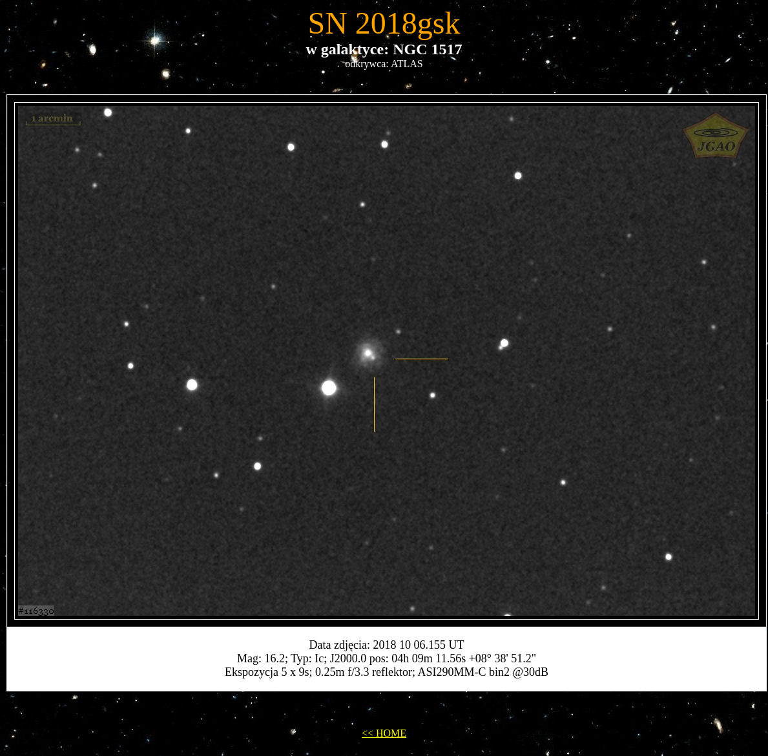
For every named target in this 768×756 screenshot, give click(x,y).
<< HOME (384, 733)
